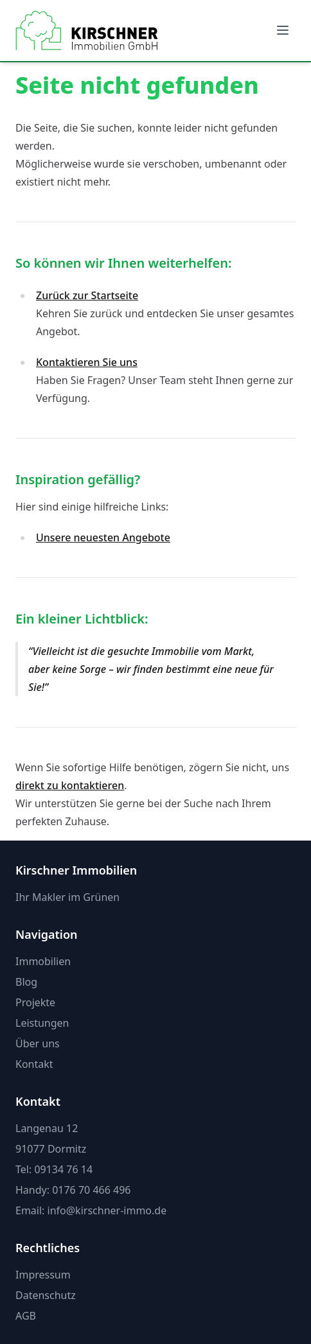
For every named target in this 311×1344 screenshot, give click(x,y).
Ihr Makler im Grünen (67, 897)
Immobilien (43, 961)
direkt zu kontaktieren (69, 785)
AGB (25, 1316)
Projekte (35, 1002)
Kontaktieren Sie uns (87, 362)
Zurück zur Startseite (87, 295)
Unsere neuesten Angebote (103, 537)
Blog (26, 982)
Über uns (37, 1043)
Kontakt (34, 1064)
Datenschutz (45, 1295)
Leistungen (42, 1023)
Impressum (43, 1275)
